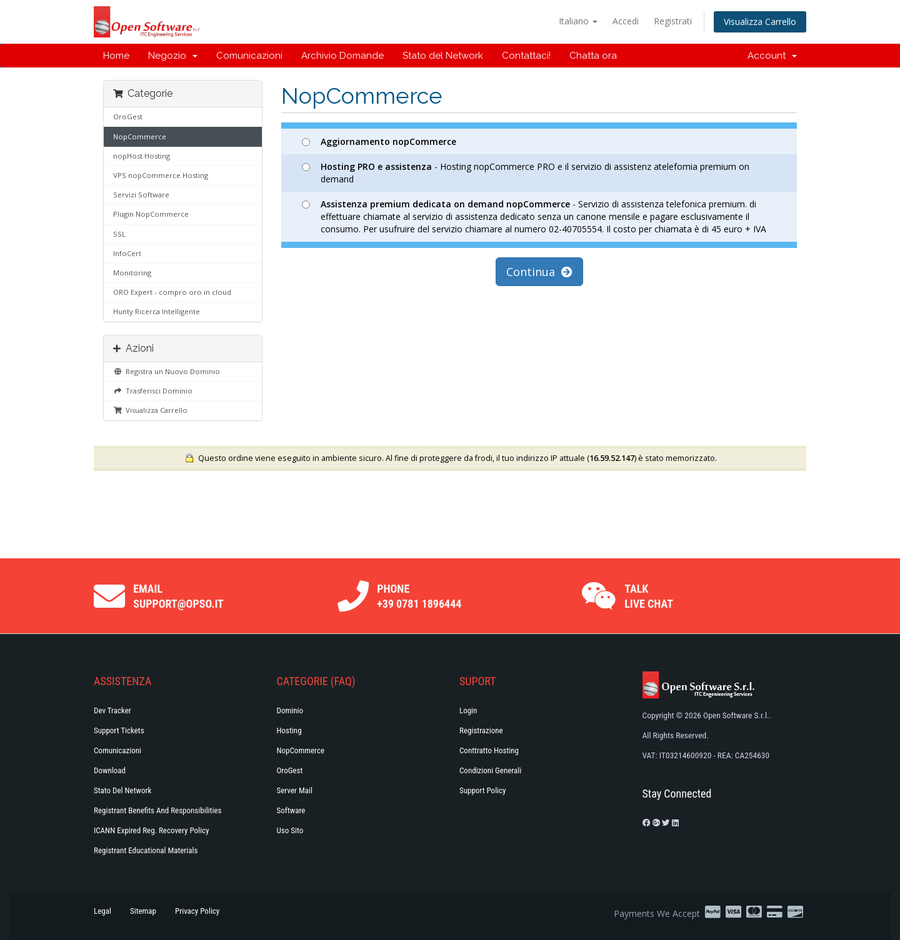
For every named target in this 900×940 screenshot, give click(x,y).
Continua (539, 271)
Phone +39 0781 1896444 (419, 596)
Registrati (673, 21)
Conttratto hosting (489, 750)
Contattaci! (526, 55)
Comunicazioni (249, 55)
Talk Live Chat (648, 596)
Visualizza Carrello (760, 21)
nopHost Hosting (141, 156)
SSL (119, 234)
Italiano (578, 21)
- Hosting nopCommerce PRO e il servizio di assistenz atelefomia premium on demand (525, 173)
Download (110, 770)
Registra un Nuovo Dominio (166, 371)
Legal (102, 911)
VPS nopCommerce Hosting (160, 175)
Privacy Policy (197, 911)
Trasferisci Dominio (152, 390)
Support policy (482, 790)
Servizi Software (141, 194)
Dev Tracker (112, 710)
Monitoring (132, 272)
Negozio (173, 55)
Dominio (290, 710)
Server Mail (294, 790)
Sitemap (143, 911)
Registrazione (481, 730)
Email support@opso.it (178, 596)
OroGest (127, 116)
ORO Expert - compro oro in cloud (172, 292)
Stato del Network (442, 55)
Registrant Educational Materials (146, 850)
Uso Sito (290, 830)
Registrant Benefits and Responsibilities (157, 810)
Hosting (289, 730)
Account (772, 55)
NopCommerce (139, 136)
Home (116, 55)
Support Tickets (119, 730)
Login (468, 710)
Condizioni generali (490, 770)
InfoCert (127, 253)
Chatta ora (593, 55)
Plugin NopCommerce (151, 214)
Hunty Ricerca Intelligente (156, 311)
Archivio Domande (342, 55)
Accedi (625, 21)
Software (291, 810)
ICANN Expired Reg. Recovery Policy (151, 830)
